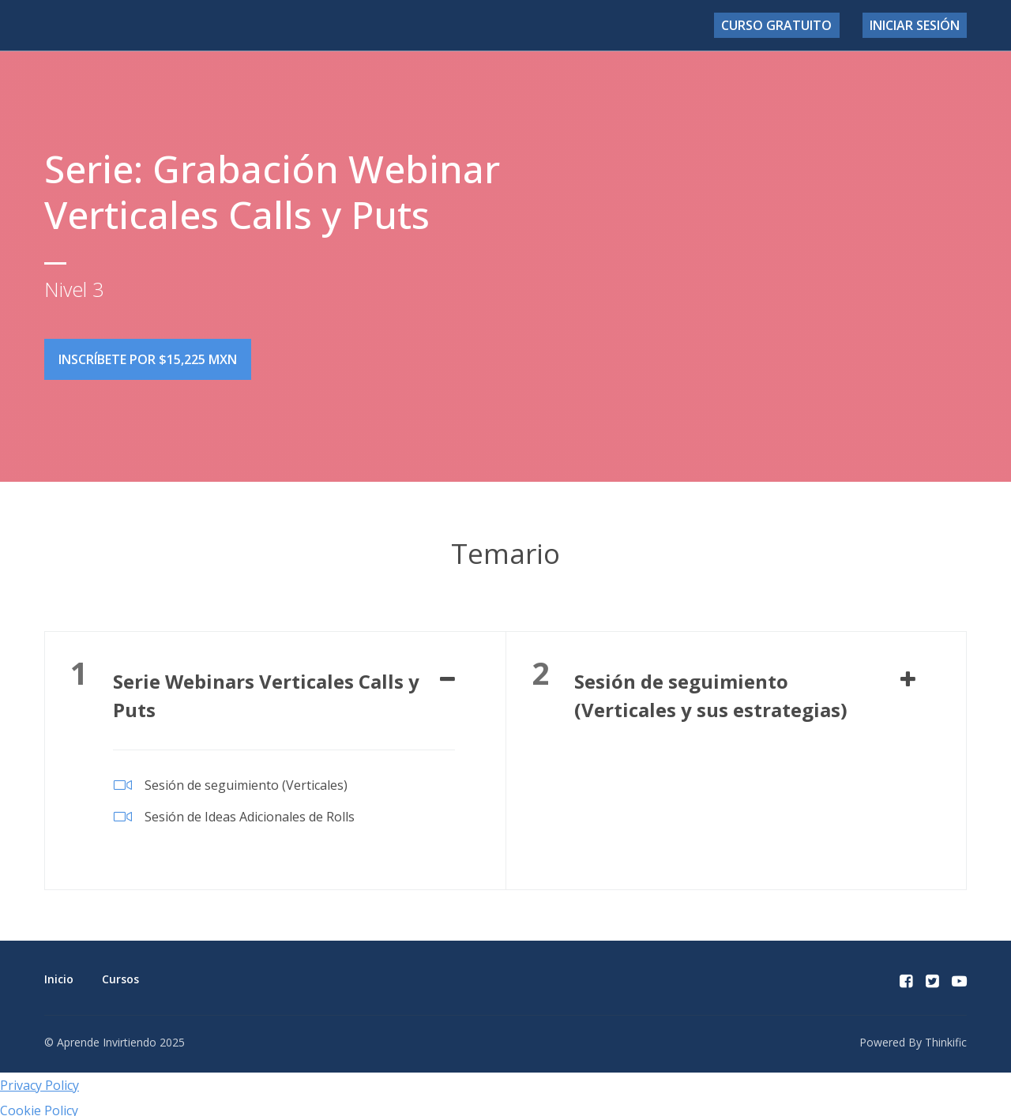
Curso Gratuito (795, 25)
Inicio (58, 971)
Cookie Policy (39, 1103)
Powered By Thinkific (913, 1035)
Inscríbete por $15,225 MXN (147, 359)
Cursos (120, 971)
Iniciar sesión (920, 25)
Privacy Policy (39, 1078)
